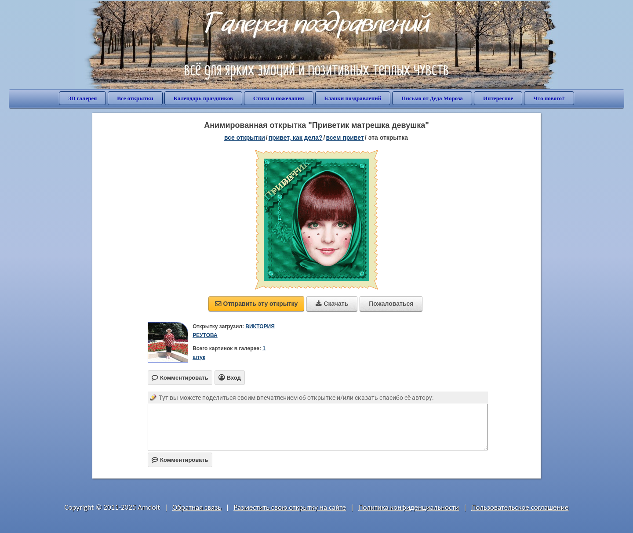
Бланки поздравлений (353, 98)
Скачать (332, 303)
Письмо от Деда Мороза (432, 98)
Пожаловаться (391, 303)
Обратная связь (197, 507)
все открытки (244, 137)
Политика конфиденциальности (408, 507)
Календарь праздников (203, 98)
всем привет (345, 137)
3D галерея (82, 98)
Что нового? (548, 98)
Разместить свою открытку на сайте (289, 507)
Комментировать (180, 460)
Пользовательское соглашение (519, 507)
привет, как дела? (296, 137)
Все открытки (135, 98)
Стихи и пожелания (278, 98)
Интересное (498, 98)
